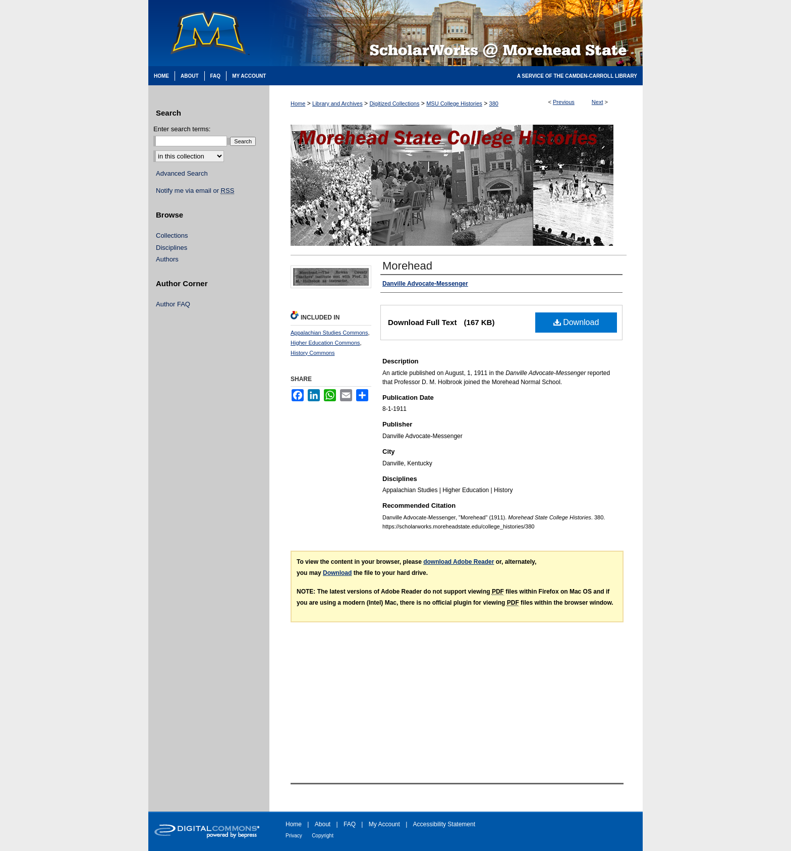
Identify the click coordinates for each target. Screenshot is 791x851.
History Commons (312, 353)
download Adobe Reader (458, 561)
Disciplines (171, 247)
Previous (564, 102)
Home (298, 103)
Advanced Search (182, 173)
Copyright (322, 835)
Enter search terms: (181, 129)
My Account (384, 824)
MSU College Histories (454, 103)
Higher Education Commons (325, 343)
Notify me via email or (195, 191)
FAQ (350, 824)
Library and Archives (337, 103)
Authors (167, 259)
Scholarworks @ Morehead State (456, 33)
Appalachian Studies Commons (329, 333)
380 (493, 103)
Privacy (294, 835)
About (322, 824)
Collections (172, 235)
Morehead (407, 265)
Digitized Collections (394, 103)
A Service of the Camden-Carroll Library (577, 76)
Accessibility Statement (444, 824)
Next (597, 102)
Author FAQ (173, 304)
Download (576, 322)
